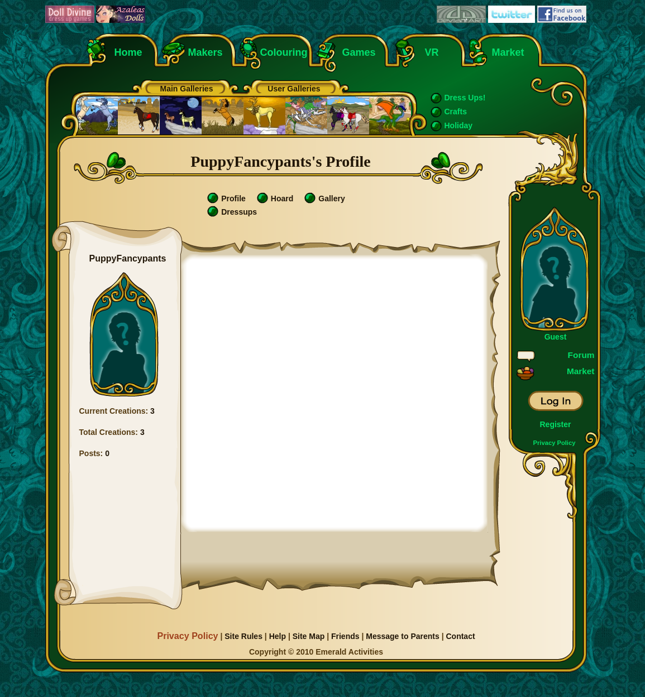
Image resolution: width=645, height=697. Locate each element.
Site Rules (243, 636)
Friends (345, 636)
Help (277, 636)
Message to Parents (402, 636)
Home (128, 52)
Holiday (459, 125)
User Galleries (293, 88)
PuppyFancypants (127, 258)
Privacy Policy (554, 442)
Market (508, 52)
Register (555, 424)
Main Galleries (186, 88)
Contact (460, 636)
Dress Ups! (465, 97)
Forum (581, 355)
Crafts (456, 111)
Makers (205, 52)
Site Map (309, 636)
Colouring (284, 52)
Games (359, 52)
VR (429, 52)
